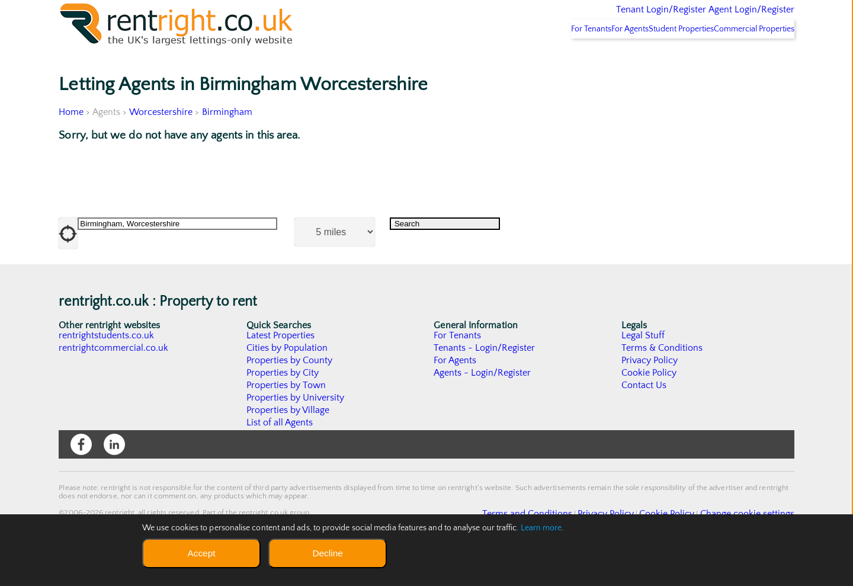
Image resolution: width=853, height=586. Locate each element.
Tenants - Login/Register (485, 379)
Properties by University (295, 429)
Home (71, 142)
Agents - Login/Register (483, 404)
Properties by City (282, 404)
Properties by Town (286, 416)
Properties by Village (288, 441)
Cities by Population (287, 379)
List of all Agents (279, 454)
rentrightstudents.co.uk (107, 366)
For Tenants (538, 60)
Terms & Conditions (662, 379)
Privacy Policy (649, 391)
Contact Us (644, 416)
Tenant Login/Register (606, 17)
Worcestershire (161, 142)
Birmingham (227, 142)
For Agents (592, 60)
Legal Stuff (643, 366)
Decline (327, 553)
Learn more (541, 528)
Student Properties (658, 60)
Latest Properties (280, 366)
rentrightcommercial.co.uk (114, 379)
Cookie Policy (649, 404)
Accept (201, 553)
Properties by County (289, 391)
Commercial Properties (746, 60)
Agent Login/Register (734, 17)
